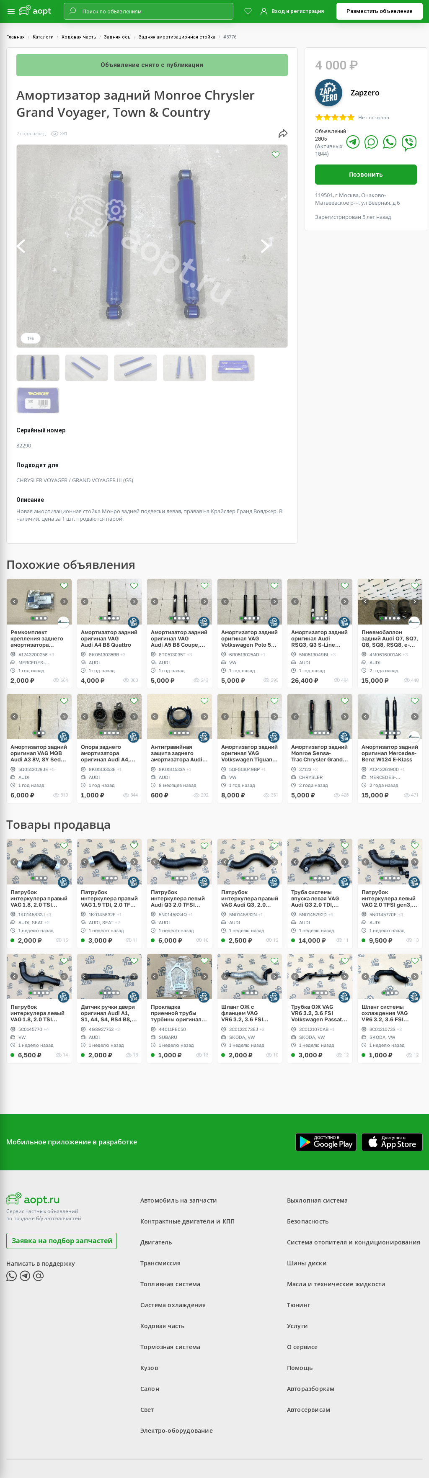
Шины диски (307, 1230)
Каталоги (43, 37)
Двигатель (156, 1209)
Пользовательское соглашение (180, 1450)
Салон (149, 1355)
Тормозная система (170, 1313)
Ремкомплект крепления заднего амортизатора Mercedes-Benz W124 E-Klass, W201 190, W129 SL (37, 604)
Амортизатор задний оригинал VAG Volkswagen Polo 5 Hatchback (249, 604)
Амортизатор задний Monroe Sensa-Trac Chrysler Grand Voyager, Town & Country (319, 719)
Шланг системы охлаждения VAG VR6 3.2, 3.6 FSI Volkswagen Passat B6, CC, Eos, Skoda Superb (387, 979)
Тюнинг (298, 1271)
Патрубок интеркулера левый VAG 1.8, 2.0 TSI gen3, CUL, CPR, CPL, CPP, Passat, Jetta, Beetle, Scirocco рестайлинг (38, 979)
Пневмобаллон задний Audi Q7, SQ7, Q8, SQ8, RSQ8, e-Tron (390, 604)
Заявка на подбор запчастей (62, 1206)
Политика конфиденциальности (270, 1450)
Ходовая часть (79, 37)
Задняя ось (117, 37)
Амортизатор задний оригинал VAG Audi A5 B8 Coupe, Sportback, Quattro (179, 604)
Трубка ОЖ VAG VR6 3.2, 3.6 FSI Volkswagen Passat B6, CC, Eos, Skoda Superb (316, 979)
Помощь (300, 1334)
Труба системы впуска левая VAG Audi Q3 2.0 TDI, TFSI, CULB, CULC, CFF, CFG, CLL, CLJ (315, 864)
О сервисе (302, 1313)
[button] (29, 246)
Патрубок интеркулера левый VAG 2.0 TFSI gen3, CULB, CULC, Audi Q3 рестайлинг (389, 864)
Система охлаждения (173, 1271)
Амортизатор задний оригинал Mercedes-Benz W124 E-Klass (390, 719)
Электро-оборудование (176, 1397)
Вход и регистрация (297, 11)
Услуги (297, 1292)
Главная (15, 37)
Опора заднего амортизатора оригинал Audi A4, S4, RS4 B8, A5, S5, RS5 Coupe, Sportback (106, 719)
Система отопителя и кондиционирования (353, 1209)
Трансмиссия (160, 1230)
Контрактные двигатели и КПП (187, 1188)
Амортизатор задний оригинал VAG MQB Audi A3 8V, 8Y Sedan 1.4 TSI (38, 719)
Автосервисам (308, 1376)
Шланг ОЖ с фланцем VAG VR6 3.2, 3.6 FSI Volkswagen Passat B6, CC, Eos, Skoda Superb (246, 979)
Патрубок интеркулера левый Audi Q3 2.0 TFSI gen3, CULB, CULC (178, 864)
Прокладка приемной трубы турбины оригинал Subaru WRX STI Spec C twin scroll (176, 979)
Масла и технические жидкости (336, 1250)
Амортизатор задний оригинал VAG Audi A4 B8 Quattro (109, 604)
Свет (147, 1376)
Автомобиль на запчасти (178, 1167)
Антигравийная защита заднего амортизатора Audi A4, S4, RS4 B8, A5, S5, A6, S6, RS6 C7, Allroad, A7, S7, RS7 (176, 719)
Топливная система (170, 1250)
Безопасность (307, 1188)
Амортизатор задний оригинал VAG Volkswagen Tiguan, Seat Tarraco (249, 719)
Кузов (149, 1334)
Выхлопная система (317, 1167)
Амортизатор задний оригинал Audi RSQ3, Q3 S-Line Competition (319, 604)
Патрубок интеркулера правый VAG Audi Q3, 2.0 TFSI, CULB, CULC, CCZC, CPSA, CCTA (249, 864)
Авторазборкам (311, 1355)
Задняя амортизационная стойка (177, 37)
